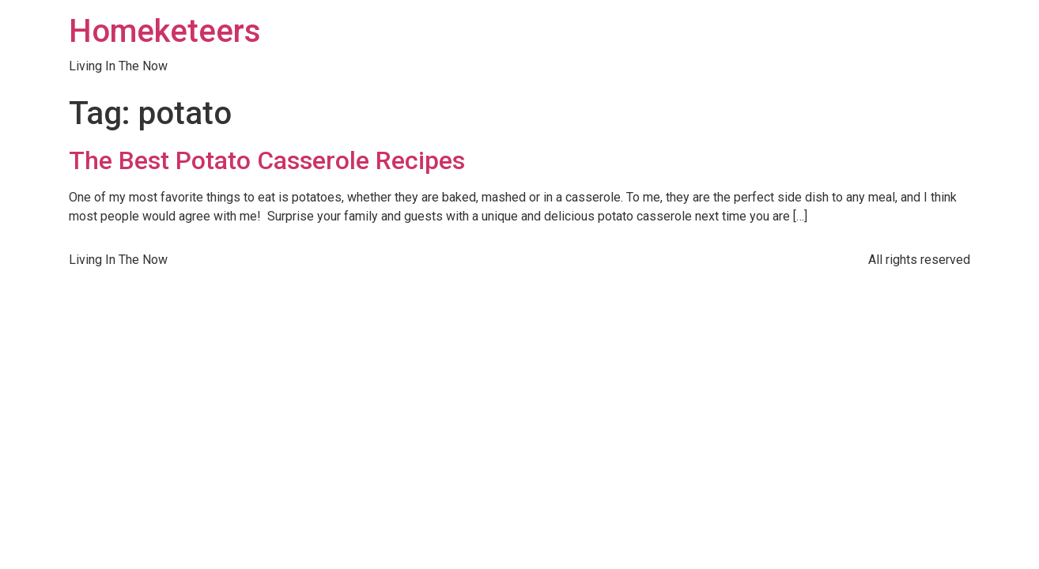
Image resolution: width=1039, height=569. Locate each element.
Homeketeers (165, 31)
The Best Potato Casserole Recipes (267, 160)
